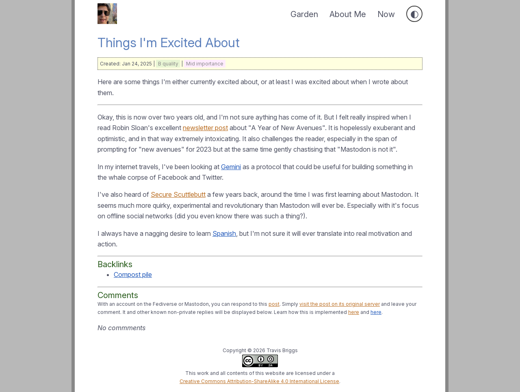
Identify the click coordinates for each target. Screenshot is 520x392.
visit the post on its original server (339, 304)
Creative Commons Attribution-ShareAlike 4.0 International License (259, 381)
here (353, 312)
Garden (304, 14)
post (274, 304)
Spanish (224, 233)
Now (386, 14)
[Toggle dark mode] (414, 14)
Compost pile (133, 274)
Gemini (231, 167)
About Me (347, 14)
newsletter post (205, 128)
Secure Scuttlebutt (178, 194)
